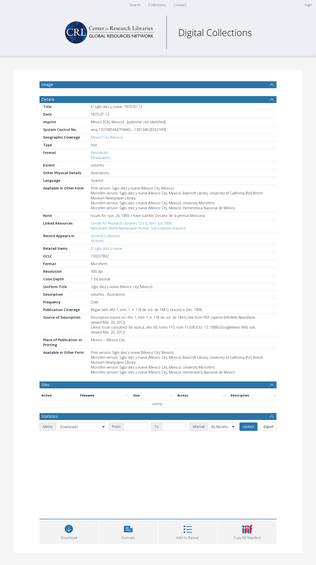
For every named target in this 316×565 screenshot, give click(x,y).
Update (248, 426)
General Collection (105, 235)
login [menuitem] (308, 4)
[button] (128, 531)
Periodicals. (100, 152)
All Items (97, 240)
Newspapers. (101, 157)
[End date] (174, 426)
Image (47, 84)
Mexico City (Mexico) (107, 137)
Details (47, 99)
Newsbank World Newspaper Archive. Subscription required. (138, 228)
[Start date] (135, 426)
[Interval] (221, 426)
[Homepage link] (158, 31)
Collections (157, 4)
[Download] (69, 531)
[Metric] (81, 426)
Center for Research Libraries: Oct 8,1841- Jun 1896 (131, 223)
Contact (180, 4)
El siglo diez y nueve (106, 248)
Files (45, 384)
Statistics (49, 416)
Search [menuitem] (135, 4)
